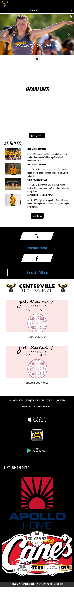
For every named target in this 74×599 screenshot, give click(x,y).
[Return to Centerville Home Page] (5, 4)
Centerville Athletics (37, 272)
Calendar (34, 10)
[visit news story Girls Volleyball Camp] (48, 180)
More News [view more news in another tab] (37, 215)
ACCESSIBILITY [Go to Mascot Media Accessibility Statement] (32, 584)
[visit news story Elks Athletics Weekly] (48, 150)
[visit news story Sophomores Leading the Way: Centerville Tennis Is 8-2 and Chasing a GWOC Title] (48, 196)
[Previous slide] (5, 34)
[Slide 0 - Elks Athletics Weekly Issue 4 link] (37, 34)
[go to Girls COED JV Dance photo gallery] (36, 318)
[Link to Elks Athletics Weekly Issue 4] (37, 45)
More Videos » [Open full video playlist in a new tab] (37, 135)
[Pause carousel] (37, 59)
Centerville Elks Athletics (37, 247)
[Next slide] (68, 34)
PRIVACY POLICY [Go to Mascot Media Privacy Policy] (18, 584)
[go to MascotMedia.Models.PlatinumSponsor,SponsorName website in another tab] (37, 503)
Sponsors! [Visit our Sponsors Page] (47, 406)
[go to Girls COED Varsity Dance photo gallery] (36, 364)
